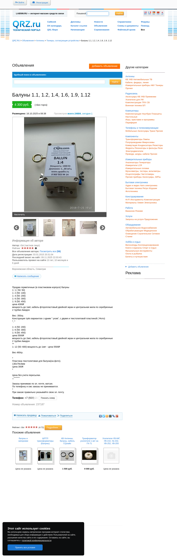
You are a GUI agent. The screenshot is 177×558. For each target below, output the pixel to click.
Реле (160, 148)
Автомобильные (141, 79)
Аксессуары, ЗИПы (151, 177)
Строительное (144, 233)
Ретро (145, 188)
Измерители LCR (134, 165)
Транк (152, 131)
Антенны (40, 40)
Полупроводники (134, 142)
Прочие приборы (134, 177)
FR (150, 14)
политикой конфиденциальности (36, 540)
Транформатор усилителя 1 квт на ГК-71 (89, 441)
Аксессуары (131, 96)
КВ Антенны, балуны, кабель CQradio (67, 441)
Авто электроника (148, 185)
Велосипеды (132, 245)
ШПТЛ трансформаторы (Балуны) (45, 441)
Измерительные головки (137, 168)
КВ (127, 79)
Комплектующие (133, 114)
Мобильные (131, 131)
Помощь (145, 26)
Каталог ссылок (79, 26)
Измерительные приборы (139, 159)
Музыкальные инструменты (139, 251)
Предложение (151, 219)
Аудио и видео (133, 185)
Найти (119, 13)
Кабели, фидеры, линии (137, 82)
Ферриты (130, 148)
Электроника (150, 202)
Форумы (145, 22)
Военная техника (134, 105)
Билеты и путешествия (137, 256)
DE (154, 14)
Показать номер (48, 398)
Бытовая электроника (137, 182)
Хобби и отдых (133, 242)
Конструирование (135, 196)
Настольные (131, 117)
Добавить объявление (137, 267)
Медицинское (150, 230)
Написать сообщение (28, 276)
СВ (148, 102)
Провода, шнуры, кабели (137, 154)
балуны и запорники (23, 439)
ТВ (150, 79)
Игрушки (153, 188)
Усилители (131, 99)
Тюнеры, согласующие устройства (63, 40)
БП (144, 105)
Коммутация (132, 145)
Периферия (131, 122)
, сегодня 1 (79, 113)
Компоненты (132, 136)
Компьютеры (132, 110)
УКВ (131, 79)
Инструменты (136, 199)
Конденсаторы (145, 145)
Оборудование (133, 224)
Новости (98, 22)
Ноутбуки (146, 114)
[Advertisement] (88, 53)
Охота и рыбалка (134, 253)
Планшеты (157, 114)
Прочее (129, 88)
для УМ (139, 99)
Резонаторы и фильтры (146, 148)
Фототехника (132, 191)
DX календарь (54, 26)
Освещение (131, 233)
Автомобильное (133, 228)
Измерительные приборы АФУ (140, 85)
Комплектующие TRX (136, 102)
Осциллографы (133, 174)
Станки (129, 236)
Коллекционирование (148, 245)
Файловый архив (126, 30)
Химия (140, 202)
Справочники (124, 22)
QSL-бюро (52, 30)
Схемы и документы (128, 26)
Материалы (131, 202)
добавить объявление (105, 66)
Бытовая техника (134, 188)
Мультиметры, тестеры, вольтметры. (143, 171)
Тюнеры (159, 85)
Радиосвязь (132, 93)
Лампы (146, 139)
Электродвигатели (134, 151)
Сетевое (156, 233)
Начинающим (77, 30)
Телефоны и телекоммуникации (142, 128)
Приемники (150, 96)
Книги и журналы (134, 248)
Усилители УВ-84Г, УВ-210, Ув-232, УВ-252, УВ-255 (111, 441)
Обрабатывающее (134, 230)
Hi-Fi (128, 199)
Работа (129, 208)
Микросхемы (148, 142)
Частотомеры (147, 174)
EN (145, 14)
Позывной (81, 13)
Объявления (100, 26)
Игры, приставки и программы (140, 119)
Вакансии (130, 211)
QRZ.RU (16, 40)
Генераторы (145, 162)
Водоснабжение (149, 228)
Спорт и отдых (150, 248)
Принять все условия (25, 547)
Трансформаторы (134, 139)
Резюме (139, 211)
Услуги (129, 216)
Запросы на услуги (135, 219)
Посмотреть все (50, 251)
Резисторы (158, 145)
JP (162, 14)
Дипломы (76, 22)
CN (158, 14)
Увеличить (19, 214)
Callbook (51, 22)
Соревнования (101, 30)
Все (143, 30)
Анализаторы (132, 162)
